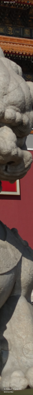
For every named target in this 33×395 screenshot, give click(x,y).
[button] (28, 2)
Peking (5, 387)
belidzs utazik (9, 2)
